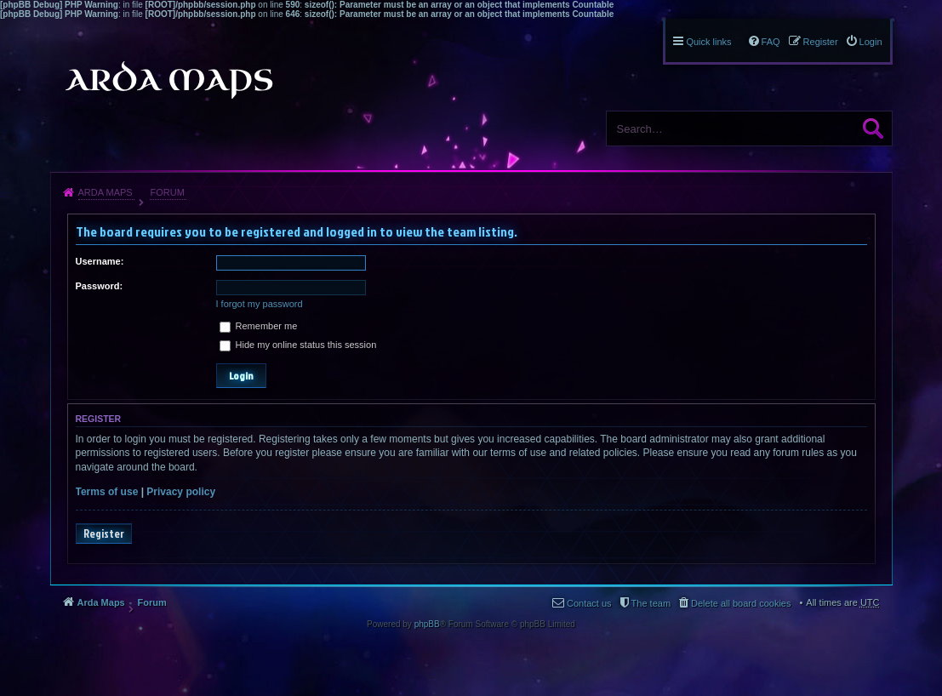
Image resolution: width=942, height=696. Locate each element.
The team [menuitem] (651, 603)
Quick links (708, 42)
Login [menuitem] (870, 42)
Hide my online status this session (298, 344)
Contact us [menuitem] (589, 603)
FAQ (771, 42)
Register (103, 533)
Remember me (259, 326)
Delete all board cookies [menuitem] (741, 603)
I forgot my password (259, 304)
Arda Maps (105, 192)
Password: (99, 286)
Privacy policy (180, 492)
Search (873, 128)
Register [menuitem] (820, 42)
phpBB (427, 624)
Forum (167, 192)
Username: (100, 261)
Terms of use (107, 492)
